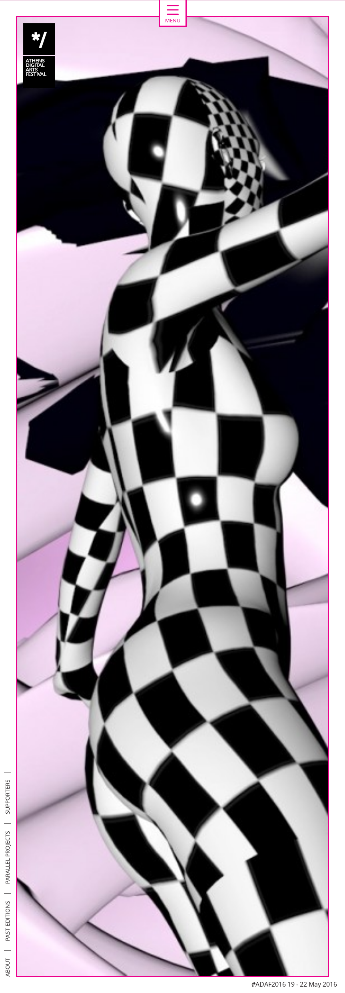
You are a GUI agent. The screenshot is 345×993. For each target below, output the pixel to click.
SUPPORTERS (7, 796)
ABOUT (7, 967)
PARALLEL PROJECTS (7, 857)
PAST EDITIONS (7, 921)
